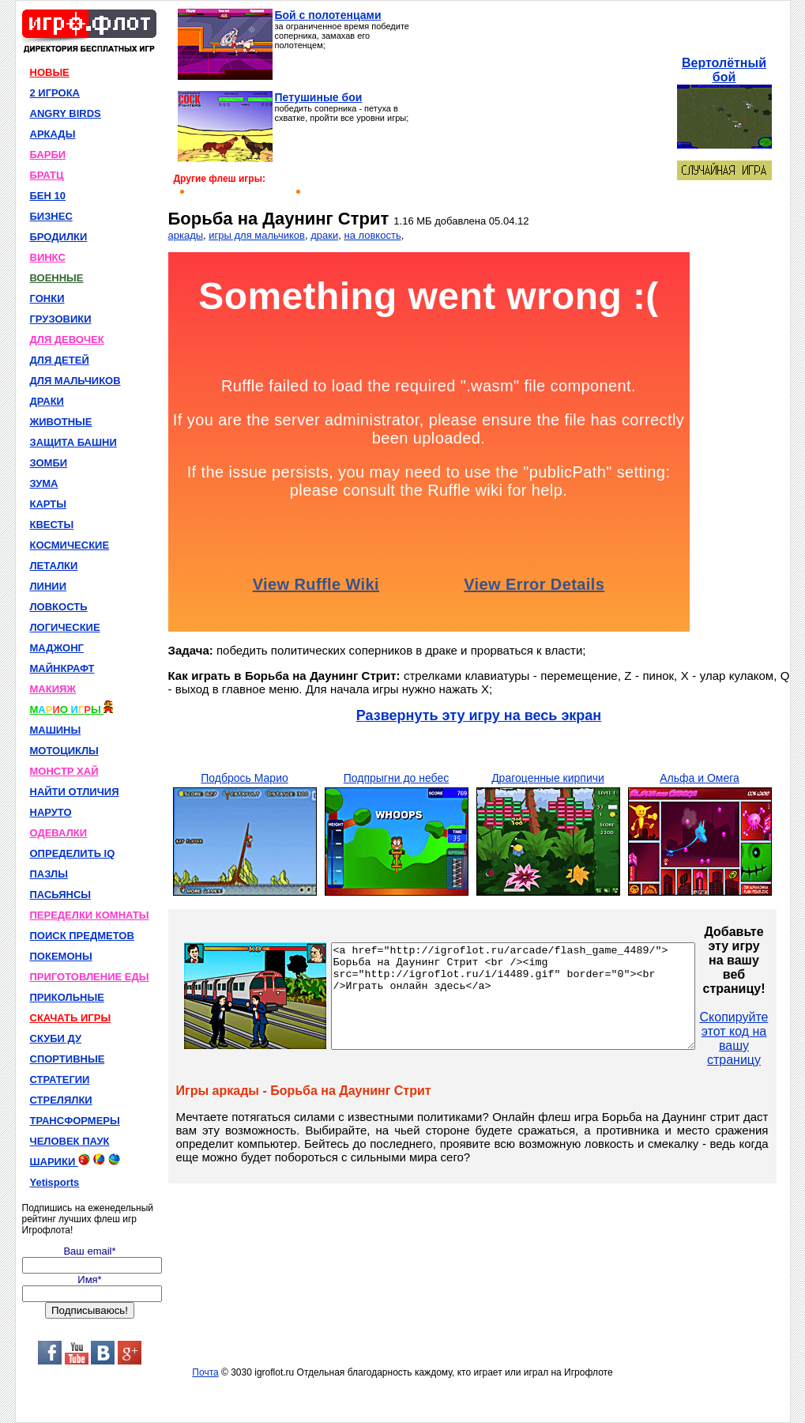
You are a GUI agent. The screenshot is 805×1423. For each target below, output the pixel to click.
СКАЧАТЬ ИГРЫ (70, 1018)
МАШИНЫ (55, 730)
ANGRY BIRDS (65, 113)
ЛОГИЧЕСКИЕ (65, 627)
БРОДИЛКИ (59, 237)
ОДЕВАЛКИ (59, 833)
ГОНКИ (47, 298)
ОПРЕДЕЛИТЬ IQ (72, 853)
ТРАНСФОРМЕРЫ (75, 1121)
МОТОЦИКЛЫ (64, 751)
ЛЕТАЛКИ (54, 566)
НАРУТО (51, 812)
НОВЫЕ (50, 72)
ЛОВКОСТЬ (59, 607)
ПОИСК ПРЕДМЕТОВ (82, 936)
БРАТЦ (47, 175)
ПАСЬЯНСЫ (61, 894)
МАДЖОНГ (57, 648)
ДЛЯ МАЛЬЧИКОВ (75, 381)
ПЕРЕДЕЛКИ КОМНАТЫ (89, 915)
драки (324, 235)
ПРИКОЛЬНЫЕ (67, 997)
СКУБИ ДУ (56, 1038)
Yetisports (55, 1182)
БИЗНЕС (51, 216)
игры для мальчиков (257, 235)
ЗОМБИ (49, 463)
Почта (205, 1372)
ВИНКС (48, 257)
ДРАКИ (47, 401)
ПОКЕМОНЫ (61, 956)
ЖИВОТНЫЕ (61, 422)
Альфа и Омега (699, 778)
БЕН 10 (48, 196)
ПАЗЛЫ (49, 874)
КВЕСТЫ (52, 524)
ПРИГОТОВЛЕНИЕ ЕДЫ (89, 977)
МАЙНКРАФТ (62, 668)
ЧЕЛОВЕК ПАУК (70, 1141)
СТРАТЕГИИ (60, 1079)
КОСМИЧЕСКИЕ (70, 545)
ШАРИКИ (75, 1160)
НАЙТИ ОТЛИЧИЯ (74, 792)
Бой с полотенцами (328, 15)
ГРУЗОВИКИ (61, 319)
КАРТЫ (48, 504)
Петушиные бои (319, 97)
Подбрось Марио (244, 778)
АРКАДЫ (53, 134)
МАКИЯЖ (53, 689)
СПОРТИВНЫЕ (67, 1059)
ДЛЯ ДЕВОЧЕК (67, 339)
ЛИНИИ (48, 586)
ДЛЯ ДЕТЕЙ (59, 360)
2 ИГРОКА (55, 93)
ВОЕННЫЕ (57, 278)
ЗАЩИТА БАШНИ (73, 442)
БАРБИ (48, 154)
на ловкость (372, 235)
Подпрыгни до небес (397, 778)
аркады (186, 235)
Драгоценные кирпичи (547, 778)
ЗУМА (44, 483)
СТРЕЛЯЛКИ (61, 1100)
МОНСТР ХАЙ (64, 771)
